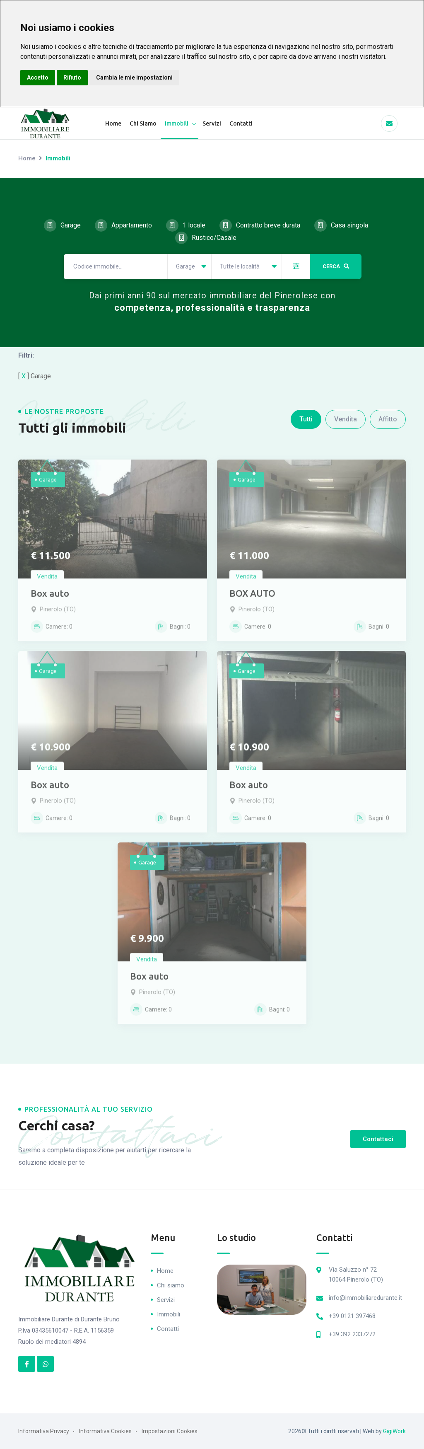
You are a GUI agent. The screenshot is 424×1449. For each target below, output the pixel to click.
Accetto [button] (37, 77)
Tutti (306, 419)
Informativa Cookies (105, 1431)
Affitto (387, 419)
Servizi (211, 123)
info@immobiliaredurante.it (365, 1297)
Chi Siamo (143, 123)
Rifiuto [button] (72, 77)
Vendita (345, 419)
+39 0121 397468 (352, 1315)
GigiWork (394, 1431)
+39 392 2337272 (352, 1334)
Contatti (241, 123)
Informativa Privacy (43, 1431)
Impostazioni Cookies (170, 1431)
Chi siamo (170, 1285)
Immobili (176, 123)
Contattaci (378, 1138)
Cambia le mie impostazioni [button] (134, 77)
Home (113, 123)
